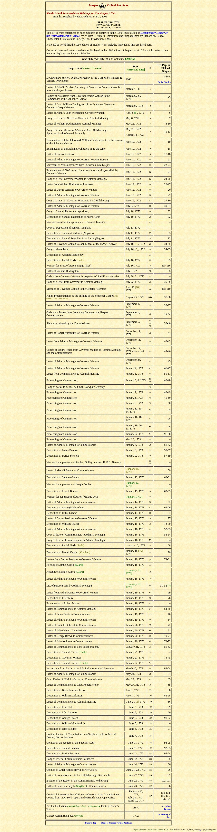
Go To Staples (164, 82)
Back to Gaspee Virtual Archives (116, 822)
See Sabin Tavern (166, 807)
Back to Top (90, 822)
